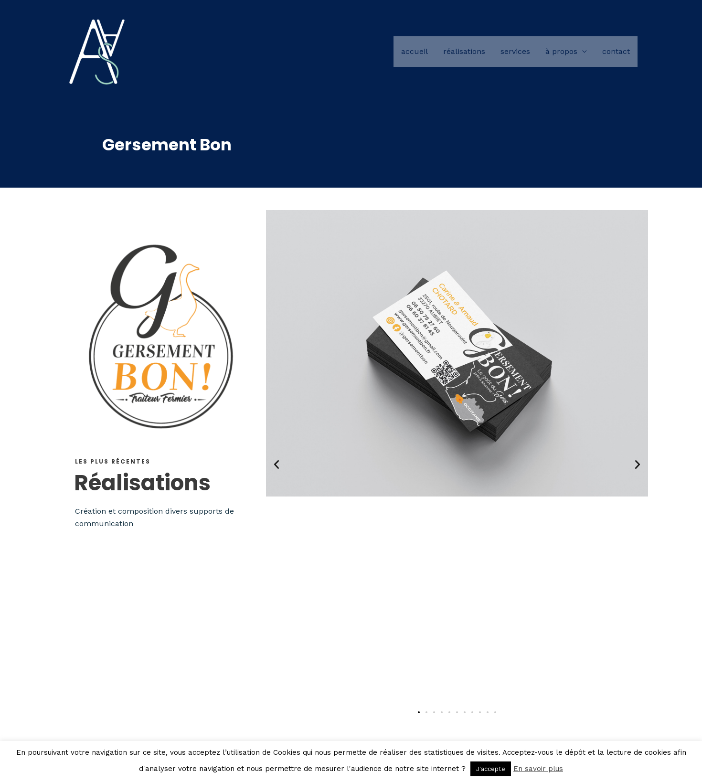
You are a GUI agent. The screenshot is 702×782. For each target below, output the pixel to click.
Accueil (414, 52)
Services (515, 52)
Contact (616, 52)
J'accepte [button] (490, 768)
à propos (561, 52)
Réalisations (464, 52)
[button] (276, 464)
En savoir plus (538, 768)
